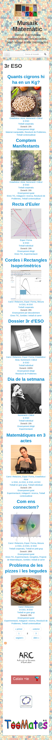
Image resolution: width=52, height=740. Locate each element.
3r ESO (26, 121)
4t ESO (30, 304)
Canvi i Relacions (15, 302)
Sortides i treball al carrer (31, 315)
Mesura (40, 302)
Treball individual (26, 246)
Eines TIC (11, 196)
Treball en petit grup (34, 549)
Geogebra (34, 557)
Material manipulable (15, 132)
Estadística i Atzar (17, 118)
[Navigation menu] (7, 54)
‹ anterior (36, 629)
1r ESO (15, 482)
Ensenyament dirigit (26, 129)
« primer (18, 629)
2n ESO (22, 482)
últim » (36, 638)
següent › (20, 638)
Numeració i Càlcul (34, 118)
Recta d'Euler (26, 204)
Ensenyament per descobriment (26, 313)
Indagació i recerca (24, 196)
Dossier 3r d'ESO (26, 321)
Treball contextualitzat (26, 135)
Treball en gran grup (18, 485)
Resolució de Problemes (35, 132)
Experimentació (31, 254)
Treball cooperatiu (26, 124)
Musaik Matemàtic (27, 26)
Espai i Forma (26, 240)
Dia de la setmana (25, 379)
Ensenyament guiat (26, 193)
